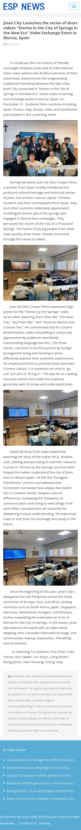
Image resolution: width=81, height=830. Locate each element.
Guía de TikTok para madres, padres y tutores (37, 774)
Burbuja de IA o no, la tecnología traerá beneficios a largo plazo (40, 791)
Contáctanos (28, 822)
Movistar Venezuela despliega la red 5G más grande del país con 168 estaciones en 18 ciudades (38, 768)
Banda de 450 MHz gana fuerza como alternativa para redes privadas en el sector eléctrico (39, 783)
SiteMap (44, 822)
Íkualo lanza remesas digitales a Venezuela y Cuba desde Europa (40, 799)
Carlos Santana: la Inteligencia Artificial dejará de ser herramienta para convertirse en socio (39, 760)
